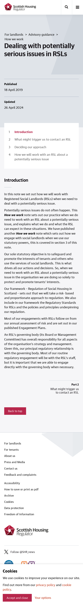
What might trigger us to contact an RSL (43, 139)
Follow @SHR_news (19, 551)
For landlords (12, 443)
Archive (9, 495)
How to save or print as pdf (21, 489)
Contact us (10, 468)
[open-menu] (77, 7)
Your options (43, 597)
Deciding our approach (30, 147)
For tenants (11, 449)
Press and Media (14, 462)
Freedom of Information (19, 514)
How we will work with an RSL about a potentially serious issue (41, 156)
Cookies (9, 501)
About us (9, 455)
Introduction (24, 132)
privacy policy (45, 585)
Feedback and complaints (20, 474)
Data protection (14, 508)
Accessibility (12, 483)
